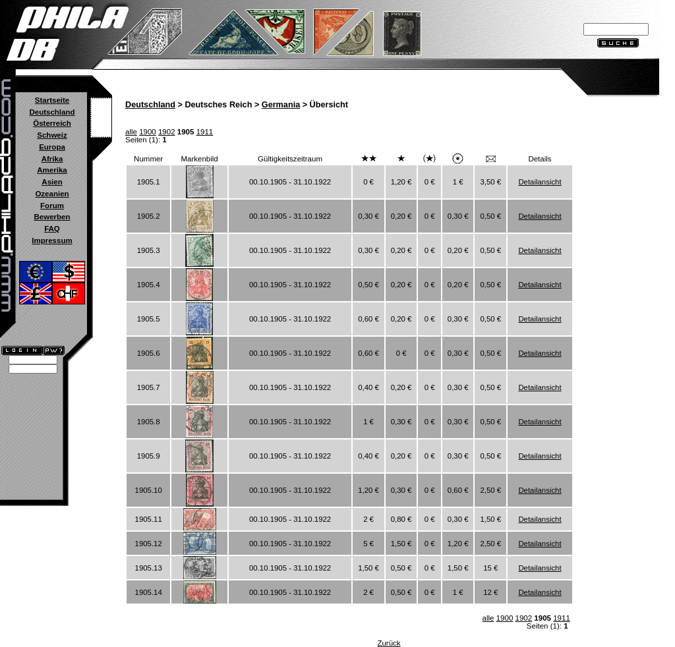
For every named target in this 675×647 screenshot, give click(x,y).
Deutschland (51, 112)
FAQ (52, 229)
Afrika (52, 159)
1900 (147, 132)
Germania (281, 104)
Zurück (388, 643)
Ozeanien (52, 194)
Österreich (52, 123)
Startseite (52, 100)
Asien (52, 182)
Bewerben (52, 217)
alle (131, 132)
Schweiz (52, 135)
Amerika (52, 170)
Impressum (52, 240)
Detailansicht (539, 182)
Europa (52, 147)
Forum (52, 206)
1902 (166, 132)
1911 (205, 132)
